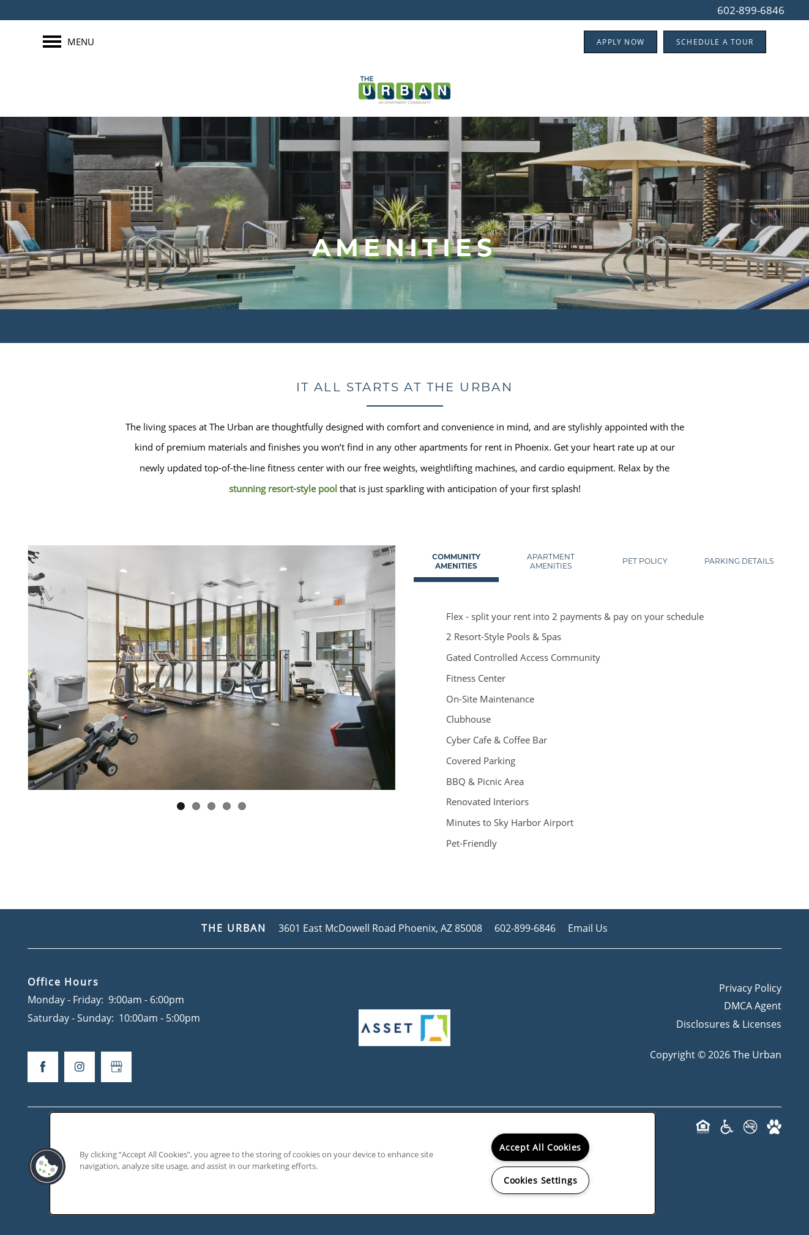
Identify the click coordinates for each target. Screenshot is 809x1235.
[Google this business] (116, 1067)
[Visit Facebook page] (43, 1067)
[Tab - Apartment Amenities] (550, 561)
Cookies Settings (541, 1180)
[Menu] (68, 41)
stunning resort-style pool (283, 488)
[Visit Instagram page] (79, 1067)
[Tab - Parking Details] (738, 561)
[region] (352, 1163)
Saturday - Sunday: (71, 1018)
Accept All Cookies (540, 1147)
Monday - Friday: (65, 999)
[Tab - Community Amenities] (456, 561)
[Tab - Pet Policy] (644, 561)
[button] (620, 42)
